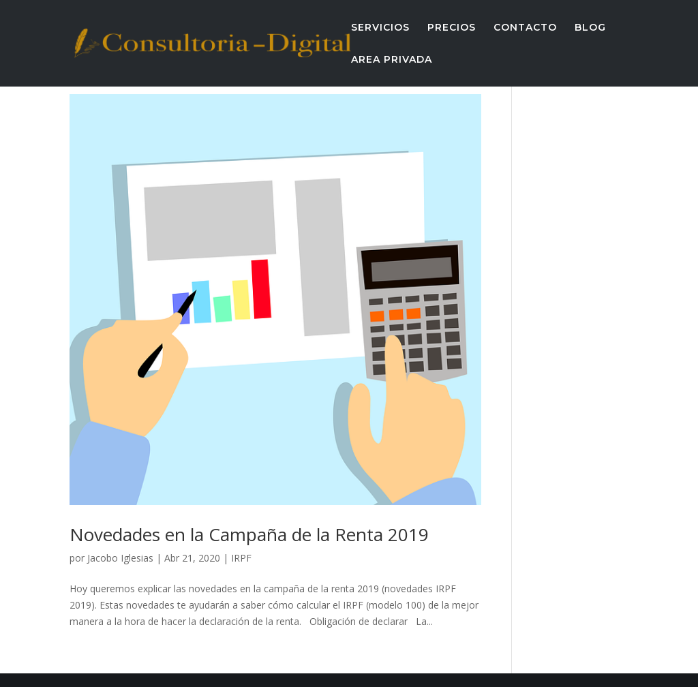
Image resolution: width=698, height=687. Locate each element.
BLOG (590, 27)
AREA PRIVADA (391, 60)
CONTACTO (525, 27)
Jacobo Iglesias (120, 557)
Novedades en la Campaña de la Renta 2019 (249, 534)
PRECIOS (451, 27)
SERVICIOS (380, 27)
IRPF (241, 557)
